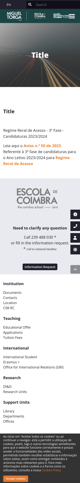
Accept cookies (15, 478)
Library (8, 411)
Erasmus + (11, 362)
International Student (20, 357)
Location (10, 302)
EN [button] (9, 4)
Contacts (10, 297)
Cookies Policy (51, 470)
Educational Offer (17, 327)
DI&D (7, 386)
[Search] (56, 5)
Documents (12, 292)
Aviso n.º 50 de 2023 (42, 145)
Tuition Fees (12, 337)
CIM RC (9, 308)
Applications (13, 332)
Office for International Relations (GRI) (33, 367)
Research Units (15, 391)
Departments (13, 416)
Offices (8, 421)
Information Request (40, 267)
